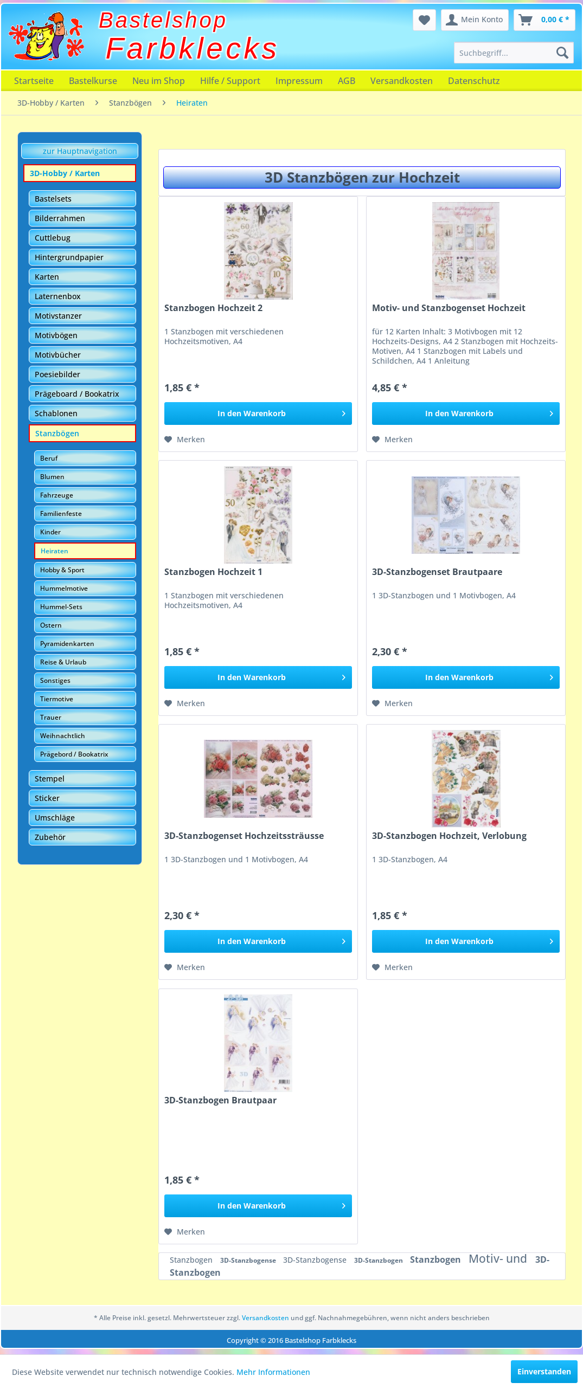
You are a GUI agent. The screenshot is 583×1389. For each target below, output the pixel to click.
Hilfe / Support (230, 81)
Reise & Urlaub (63, 662)
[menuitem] (514, 52)
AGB (346, 81)
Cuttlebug (53, 237)
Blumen (52, 476)
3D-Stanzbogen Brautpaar (220, 1100)
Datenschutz (474, 81)
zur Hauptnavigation (80, 151)
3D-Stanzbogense (249, 1260)
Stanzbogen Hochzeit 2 (213, 308)
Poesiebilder (57, 374)
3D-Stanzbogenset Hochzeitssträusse (244, 836)
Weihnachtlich (62, 735)
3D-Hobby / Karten (65, 173)
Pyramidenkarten (67, 643)
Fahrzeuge (56, 495)
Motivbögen (56, 335)
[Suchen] (562, 52)
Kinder (50, 532)
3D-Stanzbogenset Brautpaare (437, 572)
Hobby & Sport (62, 569)
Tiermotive (56, 698)
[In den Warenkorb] (258, 413)
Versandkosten (401, 81)
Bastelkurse (93, 81)
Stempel (50, 778)
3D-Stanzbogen (379, 1260)
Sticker (47, 798)
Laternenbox (58, 296)
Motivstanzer (58, 316)
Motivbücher (58, 355)
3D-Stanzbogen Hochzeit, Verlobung (449, 836)
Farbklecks (193, 48)
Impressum (299, 81)
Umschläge (55, 817)
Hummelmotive (64, 588)
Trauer (50, 717)
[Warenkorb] (544, 20)
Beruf (48, 458)
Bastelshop (163, 20)
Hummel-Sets (61, 606)
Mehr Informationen (273, 1372)
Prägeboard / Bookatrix (77, 394)
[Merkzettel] (424, 20)
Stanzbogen (192, 1260)
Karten (47, 277)
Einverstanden (544, 1371)
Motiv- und (499, 1258)
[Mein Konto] (475, 20)
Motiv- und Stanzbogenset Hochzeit (449, 308)
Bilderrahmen (60, 218)
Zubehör (50, 837)
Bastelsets (53, 198)
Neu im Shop (158, 81)
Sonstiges (55, 680)
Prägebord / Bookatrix (74, 754)
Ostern (51, 625)
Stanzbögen (57, 433)
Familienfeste (61, 513)
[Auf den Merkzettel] (184, 439)
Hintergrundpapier (69, 257)
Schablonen (56, 413)
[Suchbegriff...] (514, 52)
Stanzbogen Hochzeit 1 (213, 572)
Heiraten (54, 550)
